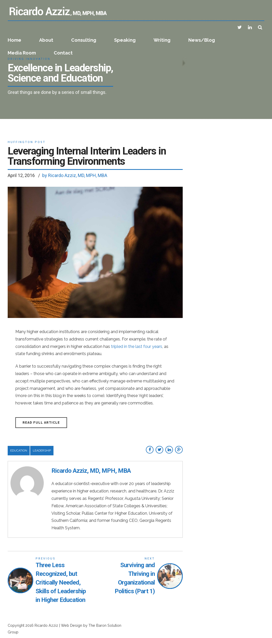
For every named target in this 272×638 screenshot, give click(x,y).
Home (14, 40)
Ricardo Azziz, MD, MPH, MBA (91, 470)
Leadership (42, 450)
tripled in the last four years (136, 346)
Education (18, 450)
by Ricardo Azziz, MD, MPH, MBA (74, 175)
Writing (162, 40)
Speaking (125, 40)
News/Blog (201, 40)
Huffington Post (27, 142)
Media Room (22, 53)
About (46, 40)
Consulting (83, 40)
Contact (63, 53)
